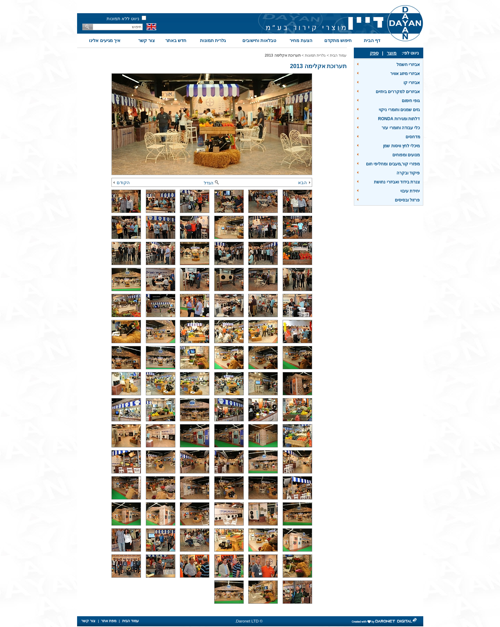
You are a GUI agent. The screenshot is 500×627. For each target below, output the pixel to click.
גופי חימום (411, 100)
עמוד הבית (338, 55)
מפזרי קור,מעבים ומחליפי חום (393, 164)
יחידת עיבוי (410, 191)
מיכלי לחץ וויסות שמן (401, 145)
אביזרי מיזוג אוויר (405, 73)
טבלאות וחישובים (259, 40)
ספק (374, 53)
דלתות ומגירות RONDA (399, 118)
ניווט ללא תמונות (123, 18)
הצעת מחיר (301, 40)
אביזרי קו (411, 82)
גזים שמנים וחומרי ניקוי (399, 109)
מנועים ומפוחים (406, 154)
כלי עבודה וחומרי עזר (401, 127)
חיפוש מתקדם (338, 40)
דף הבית (372, 40)
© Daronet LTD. (249, 621)
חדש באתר (176, 40)
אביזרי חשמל (408, 64)
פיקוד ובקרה (408, 173)
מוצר (392, 53)
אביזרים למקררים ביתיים (398, 91)
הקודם (121, 182)
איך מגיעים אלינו (104, 40)
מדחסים (413, 136)
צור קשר (146, 40)
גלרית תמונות (213, 40)
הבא (304, 182)
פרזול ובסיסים (407, 200)
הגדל (212, 182)
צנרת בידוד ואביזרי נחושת (397, 182)
